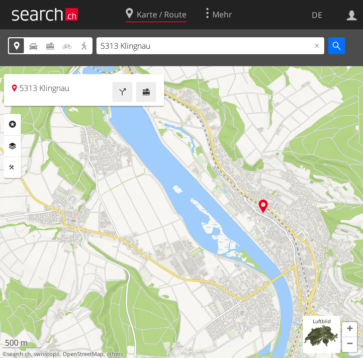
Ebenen (12, 146)
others (114, 354)
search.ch (19, 354)
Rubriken (12, 124)
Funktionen (12, 167)
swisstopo (47, 354)
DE (317, 14)
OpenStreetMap (83, 354)
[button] (349, 329)
